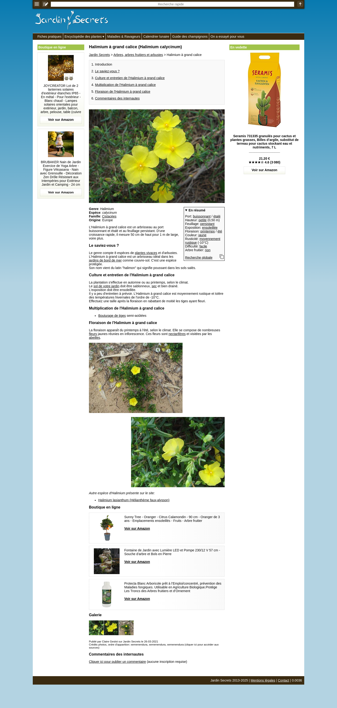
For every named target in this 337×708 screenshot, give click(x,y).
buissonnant (202, 216)
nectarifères (177, 334)
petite (203, 220)
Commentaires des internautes (117, 98)
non (207, 250)
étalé (216, 216)
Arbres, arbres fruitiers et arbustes (138, 55)
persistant (207, 224)
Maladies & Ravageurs (123, 36)
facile (203, 246)
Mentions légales (263, 680)
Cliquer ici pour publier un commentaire (117, 662)
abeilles (94, 337)
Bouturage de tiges (112, 315)
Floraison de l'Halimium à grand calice (122, 91)
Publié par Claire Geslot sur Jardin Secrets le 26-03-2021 (123, 641)
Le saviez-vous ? (107, 71)
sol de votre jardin (106, 286)
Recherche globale (198, 257)
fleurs (93, 334)
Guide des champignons (190, 36)
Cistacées (109, 216)
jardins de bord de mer (105, 260)
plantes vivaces (146, 253)
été (220, 231)
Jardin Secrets (99, 55)
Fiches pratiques (49, 36)
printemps (207, 231)
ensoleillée (209, 227)
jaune (202, 235)
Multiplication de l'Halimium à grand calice (125, 85)
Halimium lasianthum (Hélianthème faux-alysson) (133, 500)
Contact (283, 680)
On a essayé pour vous (227, 36)
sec (154, 286)
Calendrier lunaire (156, 36)
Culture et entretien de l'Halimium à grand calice (130, 78)
